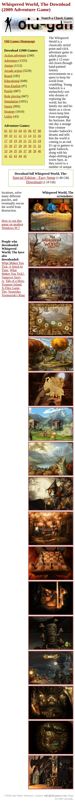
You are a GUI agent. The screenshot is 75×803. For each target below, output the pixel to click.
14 (29, 136)
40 (39, 151)
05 (25, 131)
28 (20, 146)
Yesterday (14, 291)
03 (15, 131)
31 (34, 146)
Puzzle (8, 91)
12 (20, 136)
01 (5, 131)
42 (10, 156)
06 (29, 131)
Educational (11, 81)
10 (10, 136)
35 (15, 151)
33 (5, 151)
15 (34, 136)
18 (10, 141)
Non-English (12, 86)
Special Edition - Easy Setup (34, 178)
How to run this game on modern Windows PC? (12, 224)
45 (25, 156)
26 (10, 146)
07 (34, 131)
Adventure (11, 60)
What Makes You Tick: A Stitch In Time (13, 266)
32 (39, 146)
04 (20, 131)
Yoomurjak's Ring (13, 295)
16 (39, 136)
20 (20, 141)
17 (5, 141)
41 (5, 156)
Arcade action (13, 70)
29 (25, 146)
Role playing (12, 96)
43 (15, 156)
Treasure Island (11, 284)
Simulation (11, 101)
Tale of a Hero (14, 281)
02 (10, 131)
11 (15, 136)
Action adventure (15, 55)
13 (24, 136)
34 (10, 151)
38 (29, 151)
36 (20, 151)
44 (20, 156)
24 (39, 141)
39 (34, 151)
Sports (8, 106)
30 (29, 146)
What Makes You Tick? (13, 271)
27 (15, 146)
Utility (8, 116)
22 (29, 141)
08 (39, 131)
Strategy (9, 111)
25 (5, 146)
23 (34, 141)
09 (5, 136)
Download (34, 182)
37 (25, 151)
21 (25, 141)
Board (8, 76)
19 (15, 141)
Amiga (8, 65)
